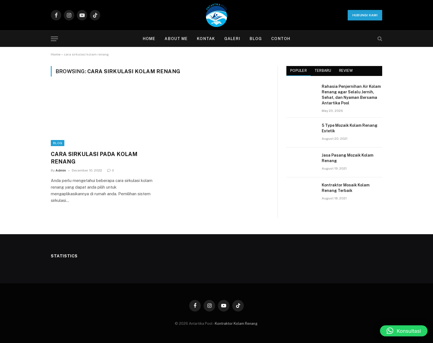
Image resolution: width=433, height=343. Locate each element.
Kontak (206, 38)
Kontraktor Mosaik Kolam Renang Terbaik (345, 188)
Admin (61, 170)
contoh (280, 38)
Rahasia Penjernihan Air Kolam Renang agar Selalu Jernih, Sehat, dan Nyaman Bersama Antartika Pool (351, 94)
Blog (256, 38)
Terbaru (323, 70)
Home (149, 38)
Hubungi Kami (364, 15)
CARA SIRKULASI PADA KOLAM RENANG (94, 158)
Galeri (232, 38)
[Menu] (54, 39)
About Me (176, 38)
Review (346, 70)
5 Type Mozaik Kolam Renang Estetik (349, 128)
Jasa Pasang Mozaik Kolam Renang (347, 158)
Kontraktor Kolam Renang (236, 323)
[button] (403, 330)
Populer (298, 70)
